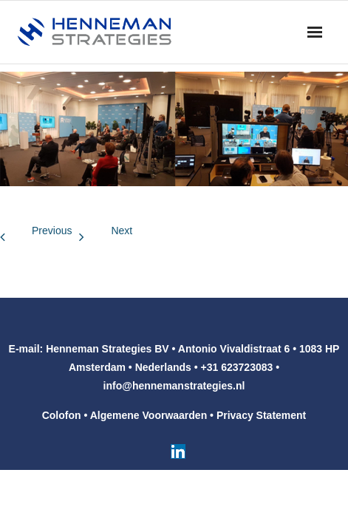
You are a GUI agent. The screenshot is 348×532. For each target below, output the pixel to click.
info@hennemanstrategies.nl (174, 386)
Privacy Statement (261, 415)
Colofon (61, 415)
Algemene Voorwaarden (148, 415)
